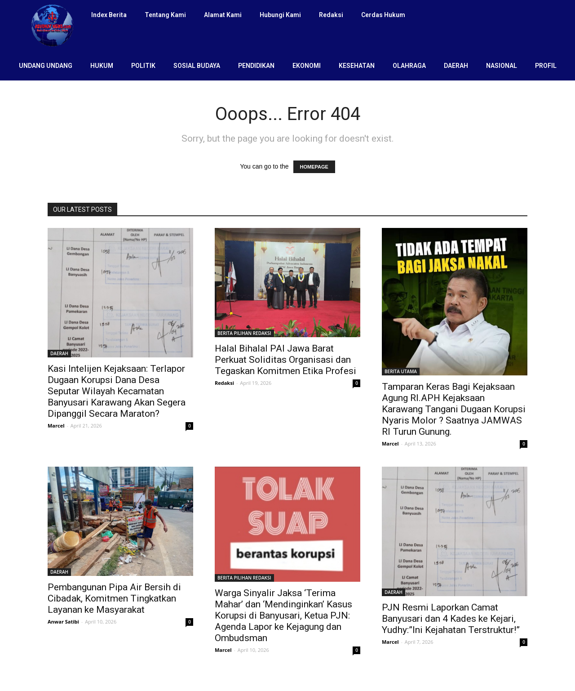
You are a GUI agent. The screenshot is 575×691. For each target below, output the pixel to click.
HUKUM (101, 65)
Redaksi (331, 14)
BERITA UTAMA (401, 371)
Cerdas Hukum (383, 14)
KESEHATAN (357, 65)
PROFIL (546, 65)
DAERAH (456, 65)
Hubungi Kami (280, 14)
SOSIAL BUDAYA (196, 65)
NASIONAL (501, 65)
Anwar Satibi (63, 621)
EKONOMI (306, 65)
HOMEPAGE (314, 166)
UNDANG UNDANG (45, 65)
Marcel (56, 425)
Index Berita (109, 14)
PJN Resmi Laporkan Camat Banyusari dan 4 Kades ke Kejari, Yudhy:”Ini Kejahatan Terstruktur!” (451, 618)
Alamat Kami (223, 14)
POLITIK (143, 65)
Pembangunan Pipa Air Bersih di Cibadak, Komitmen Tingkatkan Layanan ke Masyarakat (114, 598)
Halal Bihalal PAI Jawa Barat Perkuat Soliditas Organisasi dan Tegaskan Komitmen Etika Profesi (285, 359)
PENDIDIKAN (256, 65)
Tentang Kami (165, 14)
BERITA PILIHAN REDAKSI (244, 333)
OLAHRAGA (409, 65)
